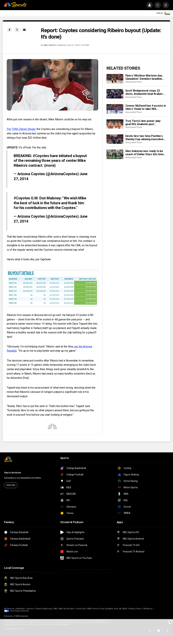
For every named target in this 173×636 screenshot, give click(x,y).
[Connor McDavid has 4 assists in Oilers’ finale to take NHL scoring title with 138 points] (114, 109)
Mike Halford (49, 45)
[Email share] (24, 29)
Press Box (80, 609)
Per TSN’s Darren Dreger (21, 129)
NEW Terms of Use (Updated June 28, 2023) (107, 609)
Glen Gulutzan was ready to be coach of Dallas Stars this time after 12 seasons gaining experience (144, 152)
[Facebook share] (9, 29)
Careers (30, 609)
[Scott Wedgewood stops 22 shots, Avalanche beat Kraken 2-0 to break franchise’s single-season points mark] (114, 93)
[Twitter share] (17, 29)
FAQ (55, 609)
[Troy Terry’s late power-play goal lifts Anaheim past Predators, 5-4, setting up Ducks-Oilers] (114, 124)
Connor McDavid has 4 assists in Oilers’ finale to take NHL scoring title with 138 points (145, 107)
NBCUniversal (22, 616)
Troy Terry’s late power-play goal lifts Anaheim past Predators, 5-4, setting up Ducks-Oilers (143, 122)
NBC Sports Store (67, 609)
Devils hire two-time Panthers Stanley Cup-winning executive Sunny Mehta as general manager (144, 137)
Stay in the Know (12, 472)
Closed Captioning (43, 609)
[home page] (15, 5)
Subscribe (10, 485)
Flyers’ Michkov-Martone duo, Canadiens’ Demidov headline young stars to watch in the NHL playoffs (145, 77)
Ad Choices (9, 609)
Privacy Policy (135, 609)
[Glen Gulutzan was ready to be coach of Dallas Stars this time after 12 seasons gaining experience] (114, 154)
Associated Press (133, 82)
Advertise (20, 609)
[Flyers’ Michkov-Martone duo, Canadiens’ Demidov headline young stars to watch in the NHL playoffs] (114, 78)
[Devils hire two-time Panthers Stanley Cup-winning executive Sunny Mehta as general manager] (114, 139)
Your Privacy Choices (19, 611)
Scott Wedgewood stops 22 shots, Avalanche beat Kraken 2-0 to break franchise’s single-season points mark (145, 92)
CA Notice (147, 609)
